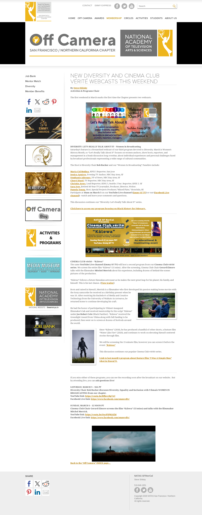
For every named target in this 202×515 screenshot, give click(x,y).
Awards (99, 18)
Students (156, 18)
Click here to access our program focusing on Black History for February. (108, 208)
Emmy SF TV (139, 192)
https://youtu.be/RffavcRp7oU (100, 396)
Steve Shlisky (80, 88)
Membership (114, 18)
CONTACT (87, 5)
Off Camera (85, 18)
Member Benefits (35, 91)
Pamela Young (77, 189)
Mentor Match (33, 81)
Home (71, 18)
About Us (171, 18)
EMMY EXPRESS (103, 5)
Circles (128, 18)
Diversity (30, 86)
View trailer (107, 283)
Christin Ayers (77, 183)
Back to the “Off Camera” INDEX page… (90, 463)
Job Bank (30, 76)
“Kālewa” (111, 345)
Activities (142, 18)
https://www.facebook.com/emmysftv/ (110, 399)
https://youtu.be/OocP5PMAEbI (100, 414)
